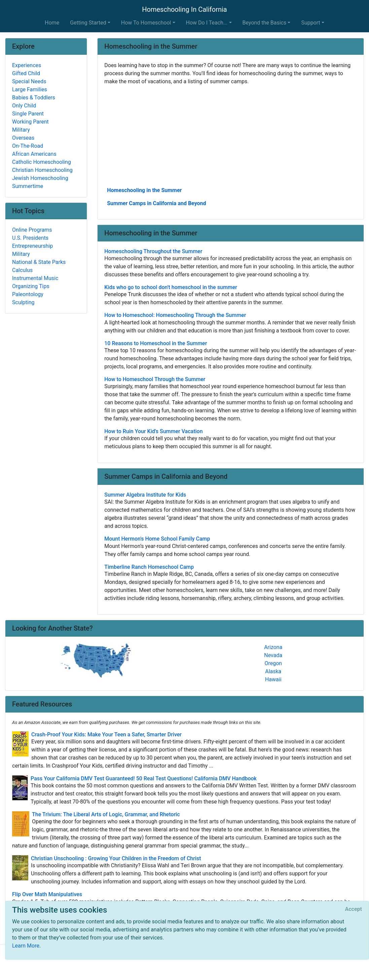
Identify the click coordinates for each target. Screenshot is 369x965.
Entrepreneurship (32, 246)
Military (21, 130)
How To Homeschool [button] (146, 22)
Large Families (29, 89)
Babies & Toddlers (33, 97)
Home (52, 22)
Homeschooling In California (184, 9)
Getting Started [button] (88, 22)
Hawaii (273, 679)
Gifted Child (26, 73)
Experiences (26, 65)
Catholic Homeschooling (41, 162)
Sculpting (23, 302)
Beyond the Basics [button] (265, 22)
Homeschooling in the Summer (144, 190)
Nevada (273, 655)
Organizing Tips (30, 286)
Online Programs (32, 230)
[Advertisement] (230, 135)
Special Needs (29, 81)
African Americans (34, 154)
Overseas (23, 138)
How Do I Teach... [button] (207, 22)
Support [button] (310, 22)
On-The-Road (27, 146)
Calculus (22, 270)
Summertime (27, 186)
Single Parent (28, 113)
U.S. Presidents (30, 238)
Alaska (273, 671)
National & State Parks (39, 262)
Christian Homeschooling (42, 170)
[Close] (353, 909)
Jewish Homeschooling (40, 178)
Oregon (273, 663)
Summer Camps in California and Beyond (156, 203)
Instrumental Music (35, 278)
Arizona (273, 647)
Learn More (25, 946)
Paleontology (27, 294)
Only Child (24, 105)
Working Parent (30, 122)
